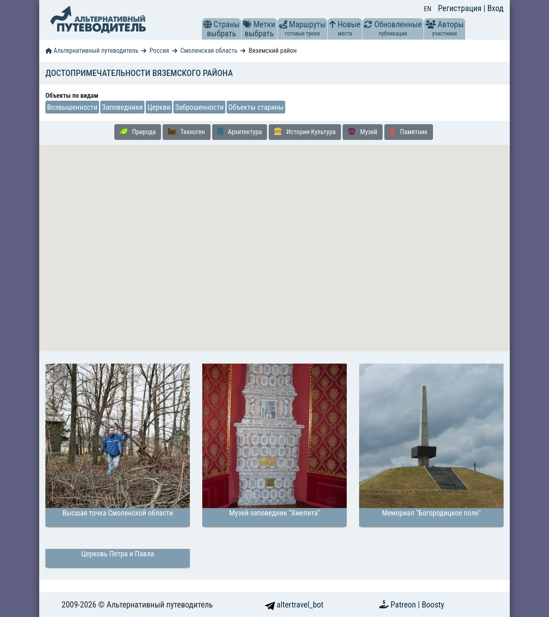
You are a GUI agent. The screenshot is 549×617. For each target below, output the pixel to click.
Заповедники (122, 107)
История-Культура (305, 132)
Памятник (409, 132)
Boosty (433, 605)
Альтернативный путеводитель (91, 50)
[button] (208, 24)
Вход (495, 8)
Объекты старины (256, 107)
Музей (362, 132)
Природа (138, 132)
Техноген (186, 132)
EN (427, 9)
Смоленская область (209, 50)
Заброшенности (199, 107)
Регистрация (460, 8)
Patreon (404, 605)
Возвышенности (72, 107)
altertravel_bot (294, 605)
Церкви (158, 107)
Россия (159, 50)
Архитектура (240, 132)
